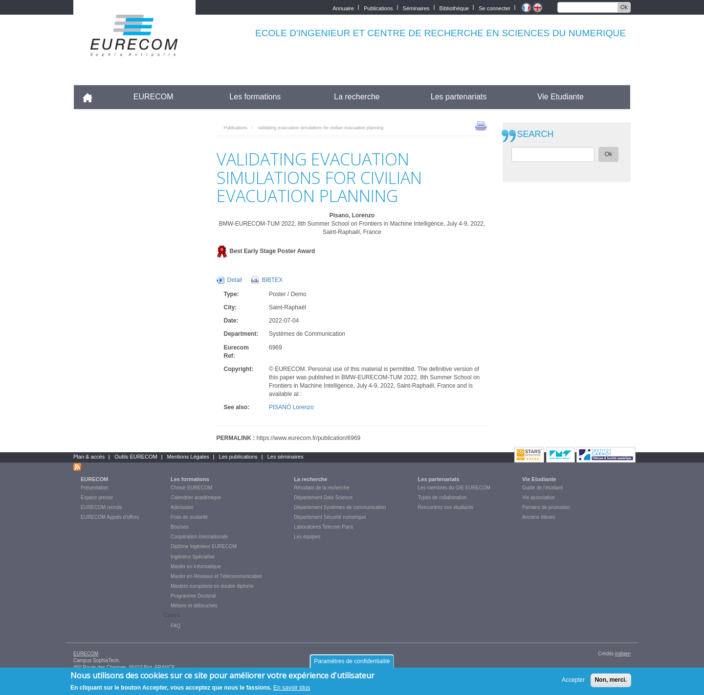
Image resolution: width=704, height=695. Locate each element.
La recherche (356, 97)
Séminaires (416, 7)
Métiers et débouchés (194, 605)
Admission (182, 507)
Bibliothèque (454, 7)
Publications (378, 7)
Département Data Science (323, 497)
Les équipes (307, 536)
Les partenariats (459, 97)
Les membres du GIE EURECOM (454, 487)
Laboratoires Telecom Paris (323, 527)
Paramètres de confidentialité (352, 664)
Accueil (92, 97)
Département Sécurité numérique (330, 517)
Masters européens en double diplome (212, 586)
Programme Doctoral (193, 596)
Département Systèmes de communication (340, 507)
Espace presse (97, 497)
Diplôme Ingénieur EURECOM (204, 546)
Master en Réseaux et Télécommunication (216, 576)
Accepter (573, 682)
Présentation (94, 487)
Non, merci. (611, 682)
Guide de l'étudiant (542, 487)
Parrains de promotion (546, 507)
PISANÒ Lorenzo (291, 407)
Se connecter (494, 7)
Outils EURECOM (135, 457)
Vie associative (538, 497)
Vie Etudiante (560, 97)
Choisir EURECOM (191, 487)
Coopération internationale (199, 536)
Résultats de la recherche (321, 487)
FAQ (175, 625)
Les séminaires (285, 457)
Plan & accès (89, 457)
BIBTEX (272, 280)
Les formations (255, 97)
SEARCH (535, 134)
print (481, 125)
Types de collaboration (442, 497)
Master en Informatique (196, 566)
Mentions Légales (188, 457)
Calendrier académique (196, 497)
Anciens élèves (538, 517)
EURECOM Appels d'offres (110, 517)
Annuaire (343, 7)
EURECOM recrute (101, 507)
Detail (234, 280)
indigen (623, 653)
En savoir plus (291, 690)
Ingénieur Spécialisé (193, 556)
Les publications (238, 457)
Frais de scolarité (189, 517)
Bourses (180, 527)
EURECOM (153, 97)
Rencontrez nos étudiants (445, 507)
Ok (624, 7)
